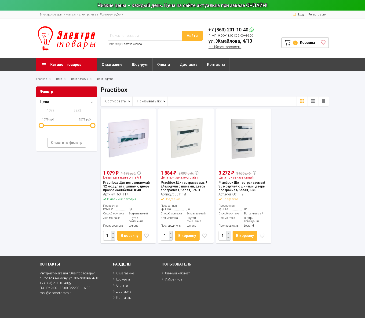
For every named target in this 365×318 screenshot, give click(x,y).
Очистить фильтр (66, 142)
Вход (298, 14)
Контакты (216, 64)
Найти (192, 36)
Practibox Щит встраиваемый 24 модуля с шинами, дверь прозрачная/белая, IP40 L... (184, 186)
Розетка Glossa (132, 44)
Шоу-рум (140, 64)
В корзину (130, 235)
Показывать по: (149, 101)
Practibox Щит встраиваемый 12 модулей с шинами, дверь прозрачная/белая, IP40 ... (126, 186)
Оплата (163, 64)
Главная (41, 79)
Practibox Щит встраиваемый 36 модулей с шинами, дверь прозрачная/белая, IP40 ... (242, 186)
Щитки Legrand (104, 79)
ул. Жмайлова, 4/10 (230, 41)
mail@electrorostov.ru (224, 47)
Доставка (188, 64)
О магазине (112, 64)
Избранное (173, 279)
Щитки (58, 79)
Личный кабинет (177, 273)
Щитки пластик (78, 79)
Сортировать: (116, 101)
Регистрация (317, 14)
